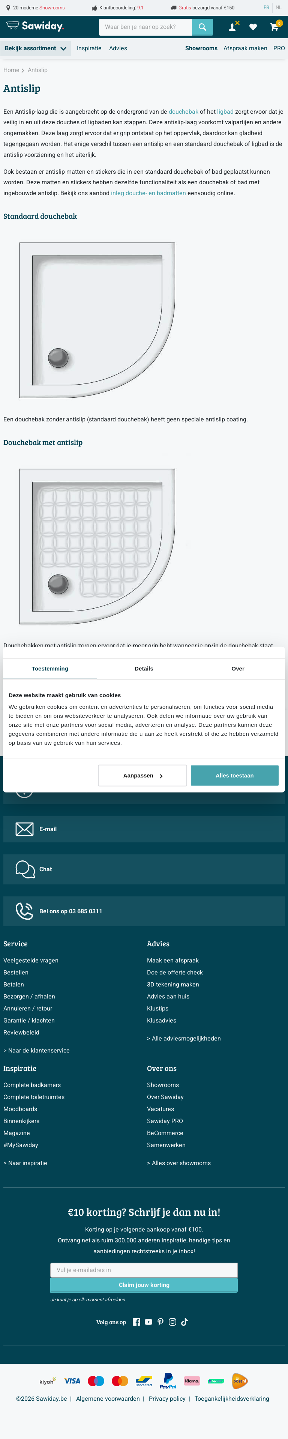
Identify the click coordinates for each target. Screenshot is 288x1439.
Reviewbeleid (21, 1032)
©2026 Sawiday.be (41, 1398)
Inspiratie (89, 48)
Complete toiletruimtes (33, 1097)
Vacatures (160, 1109)
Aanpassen (142, 775)
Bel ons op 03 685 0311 (58, 911)
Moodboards (20, 1109)
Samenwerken (166, 1145)
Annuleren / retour (27, 1008)
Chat (33, 869)
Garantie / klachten (29, 1020)
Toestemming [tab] (50, 668)
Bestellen (15, 972)
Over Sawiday (165, 1097)
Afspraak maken (245, 48)
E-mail (36, 829)
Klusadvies (161, 1020)
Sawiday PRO (165, 1121)
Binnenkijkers (21, 1121)
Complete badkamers (32, 1085)
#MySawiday (20, 1145)
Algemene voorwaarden (108, 1398)
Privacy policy (167, 1398)
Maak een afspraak (173, 960)
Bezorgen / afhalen (29, 996)
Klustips (157, 1008)
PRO (279, 48)
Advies (118, 48)
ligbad (225, 111)
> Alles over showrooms (179, 1163)
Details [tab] (144, 668)
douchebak (183, 111)
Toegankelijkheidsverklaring (232, 1398)
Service (15, 943)
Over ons (162, 1068)
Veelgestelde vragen (30, 960)
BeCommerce (165, 1133)
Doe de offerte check (175, 972)
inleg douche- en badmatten (148, 193)
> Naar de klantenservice (36, 1050)
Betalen (13, 984)
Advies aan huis (168, 996)
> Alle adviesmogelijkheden (184, 1038)
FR (266, 7)
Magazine (16, 1133)
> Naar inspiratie (25, 1163)
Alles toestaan (235, 775)
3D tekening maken (173, 984)
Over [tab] (237, 668)
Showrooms (201, 48)
